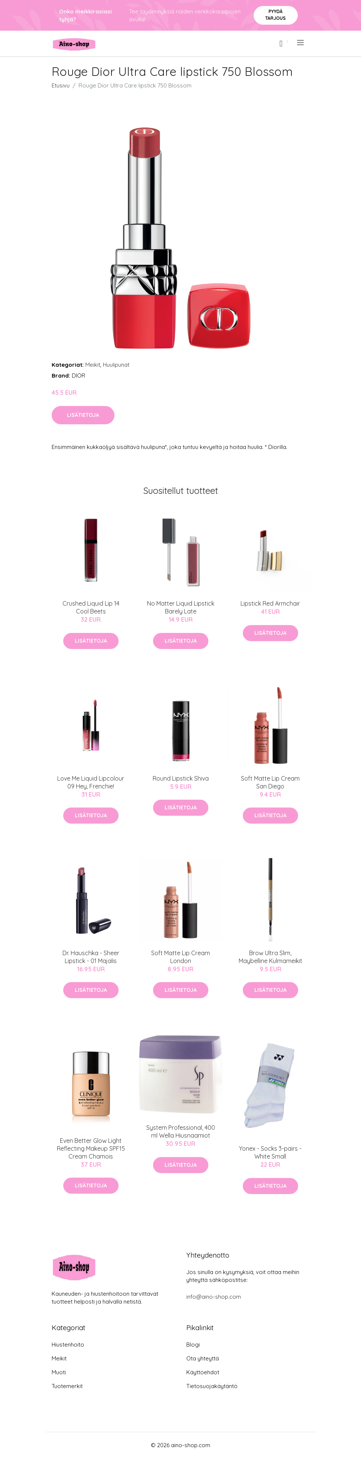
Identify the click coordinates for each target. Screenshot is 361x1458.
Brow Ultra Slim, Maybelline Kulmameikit (270, 957)
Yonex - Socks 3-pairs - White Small (270, 1152)
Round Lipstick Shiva (181, 778)
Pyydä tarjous (275, 15)
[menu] (301, 42)
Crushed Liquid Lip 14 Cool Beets (90, 607)
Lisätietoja (83, 415)
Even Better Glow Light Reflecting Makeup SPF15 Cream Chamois (91, 1148)
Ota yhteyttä (202, 1358)
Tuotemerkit (67, 1386)
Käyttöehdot (202, 1372)
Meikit (92, 364)
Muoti (59, 1372)
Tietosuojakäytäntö (212, 1386)
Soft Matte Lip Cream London (180, 957)
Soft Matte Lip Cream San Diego (270, 782)
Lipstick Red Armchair (270, 603)
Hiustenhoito (68, 1344)
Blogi (193, 1344)
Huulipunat (116, 364)
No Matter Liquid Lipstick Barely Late (180, 607)
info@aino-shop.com (213, 1296)
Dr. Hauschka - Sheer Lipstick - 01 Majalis (90, 957)
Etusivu (61, 85)
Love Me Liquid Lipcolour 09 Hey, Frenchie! (90, 782)
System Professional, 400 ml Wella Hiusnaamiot (180, 1131)
